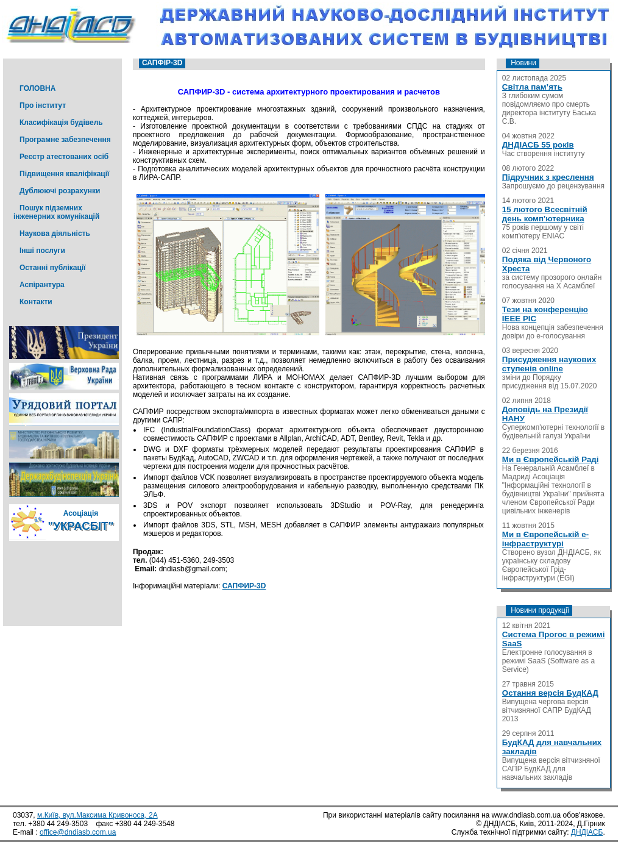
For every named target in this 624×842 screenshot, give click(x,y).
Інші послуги (42, 250)
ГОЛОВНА (37, 88)
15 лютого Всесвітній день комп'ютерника (544, 214)
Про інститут (43, 105)
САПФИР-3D (244, 586)
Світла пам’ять (532, 86)
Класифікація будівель (61, 122)
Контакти (36, 302)
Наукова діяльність (55, 233)
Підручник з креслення (548, 177)
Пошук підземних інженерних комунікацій (56, 212)
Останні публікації (52, 267)
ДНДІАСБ (587, 832)
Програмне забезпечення (65, 139)
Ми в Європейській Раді (550, 459)
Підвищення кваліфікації (64, 173)
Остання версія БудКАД (550, 693)
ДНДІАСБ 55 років (538, 144)
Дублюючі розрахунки (60, 191)
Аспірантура (42, 284)
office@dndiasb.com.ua (78, 832)
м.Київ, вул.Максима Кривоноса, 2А (97, 815)
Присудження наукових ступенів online (549, 364)
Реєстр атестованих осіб (64, 156)
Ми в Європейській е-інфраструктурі (545, 539)
